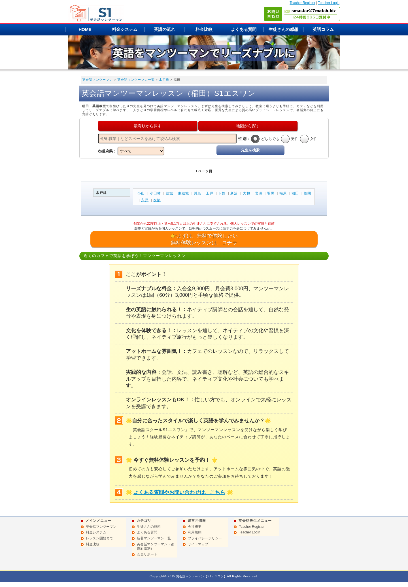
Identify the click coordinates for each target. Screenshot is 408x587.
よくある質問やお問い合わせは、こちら (179, 492)
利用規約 (194, 532)
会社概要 (194, 527)
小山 (141, 193)
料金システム (124, 29)
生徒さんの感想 (283, 29)
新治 (234, 193)
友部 (157, 200)
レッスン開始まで (99, 538)
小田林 (155, 193)
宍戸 (144, 200)
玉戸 (209, 193)
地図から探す (248, 126)
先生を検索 (250, 150)
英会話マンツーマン (97, 79)
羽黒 (271, 193)
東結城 (183, 193)
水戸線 (164, 79)
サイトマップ (198, 544)
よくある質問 (243, 29)
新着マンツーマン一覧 (154, 538)
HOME (85, 29)
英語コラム (323, 29)
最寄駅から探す (148, 126)
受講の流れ (164, 29)
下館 (222, 193)
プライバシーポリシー (205, 538)
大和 (246, 193)
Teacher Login (328, 3)
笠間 (307, 193)
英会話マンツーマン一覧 (136, 79)
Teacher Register (302, 3)
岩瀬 (258, 193)
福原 (283, 193)
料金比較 (204, 29)
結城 (169, 193)
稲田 (295, 193)
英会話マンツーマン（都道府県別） (155, 546)
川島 (197, 193)
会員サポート (147, 554)
